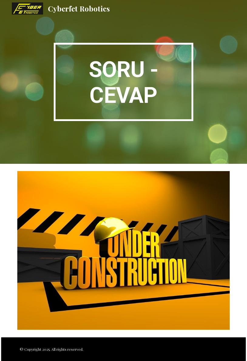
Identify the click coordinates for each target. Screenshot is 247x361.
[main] (124, 82)
